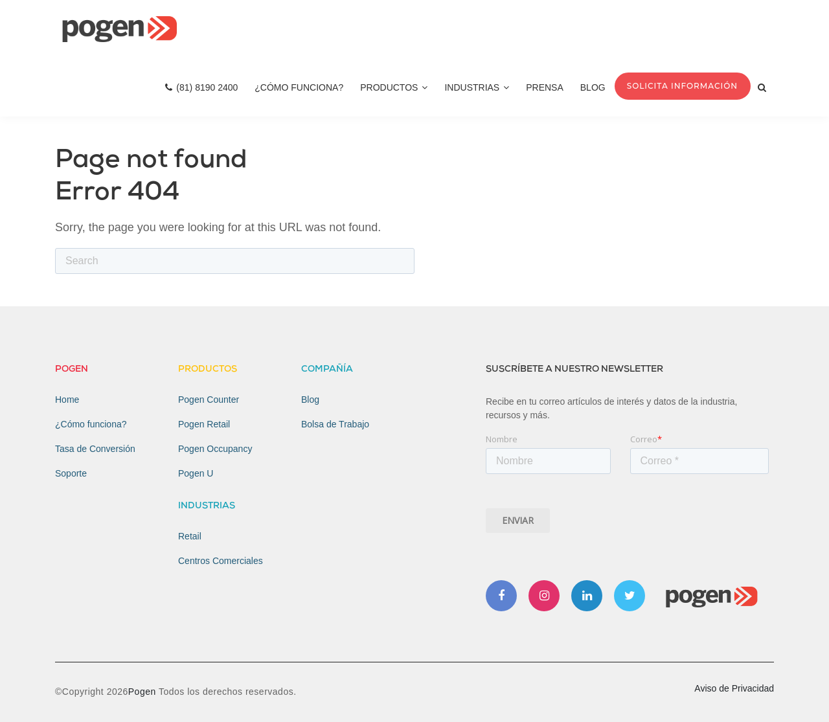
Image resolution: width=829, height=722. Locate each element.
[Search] (234, 261)
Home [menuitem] (67, 399)
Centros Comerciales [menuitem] (220, 561)
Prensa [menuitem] (544, 87)
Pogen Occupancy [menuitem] (215, 449)
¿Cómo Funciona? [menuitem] (299, 87)
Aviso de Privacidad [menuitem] (734, 688)
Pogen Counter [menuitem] (208, 399)
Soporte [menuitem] (71, 473)
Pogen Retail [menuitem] (204, 424)
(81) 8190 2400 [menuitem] (201, 87)
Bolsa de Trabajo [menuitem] (335, 424)
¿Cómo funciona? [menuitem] (91, 424)
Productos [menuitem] (393, 87)
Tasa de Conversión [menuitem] (95, 449)
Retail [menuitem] (189, 536)
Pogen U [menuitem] (195, 473)
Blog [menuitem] (593, 87)
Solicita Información (682, 86)
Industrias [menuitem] (476, 87)
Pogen (143, 691)
